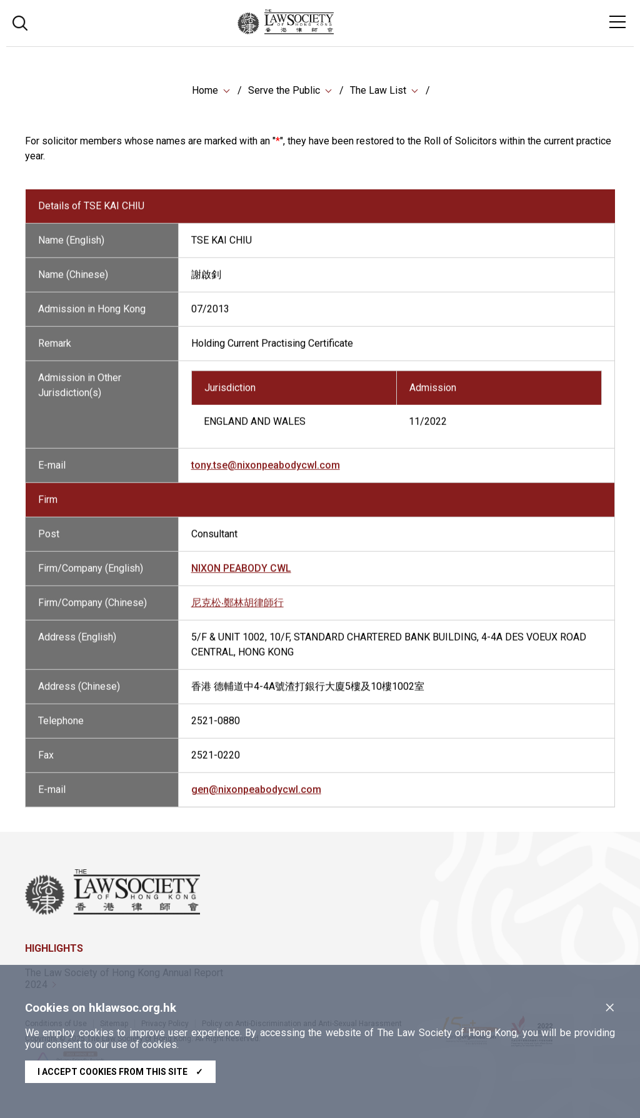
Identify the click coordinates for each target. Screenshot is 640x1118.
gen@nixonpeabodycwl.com (256, 798)
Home (205, 90)
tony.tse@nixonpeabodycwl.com (265, 473)
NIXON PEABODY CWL (241, 576)
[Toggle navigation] (618, 22)
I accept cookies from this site (120, 1072)
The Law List (378, 90)
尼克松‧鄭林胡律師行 (237, 611)
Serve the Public (284, 90)
